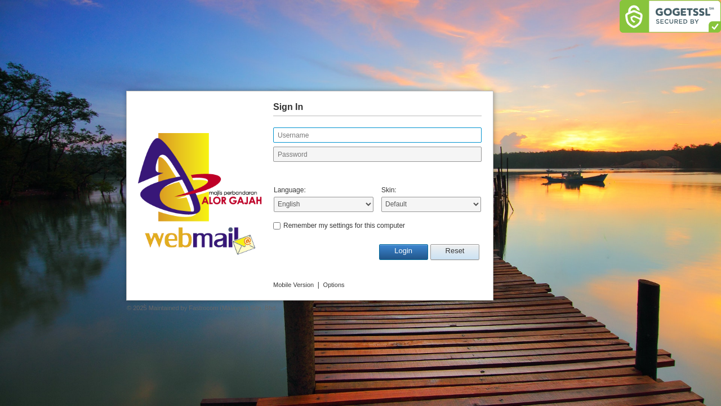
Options (334, 284)
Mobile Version (293, 284)
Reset (455, 250)
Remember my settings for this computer (344, 226)
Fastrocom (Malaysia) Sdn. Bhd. (233, 307)
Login (403, 250)
